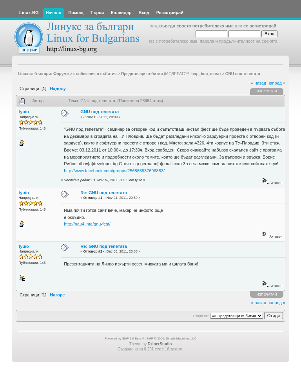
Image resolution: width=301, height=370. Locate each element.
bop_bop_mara (205, 74)
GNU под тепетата (99, 111)
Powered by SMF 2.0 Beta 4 (124, 338)
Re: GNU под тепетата (103, 192)
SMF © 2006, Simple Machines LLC (171, 338)
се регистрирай (259, 25)
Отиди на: (201, 316)
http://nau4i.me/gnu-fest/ (87, 224)
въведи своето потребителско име (196, 25)
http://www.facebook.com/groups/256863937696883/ (114, 170)
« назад (258, 83)
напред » (276, 83)
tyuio (24, 111)
